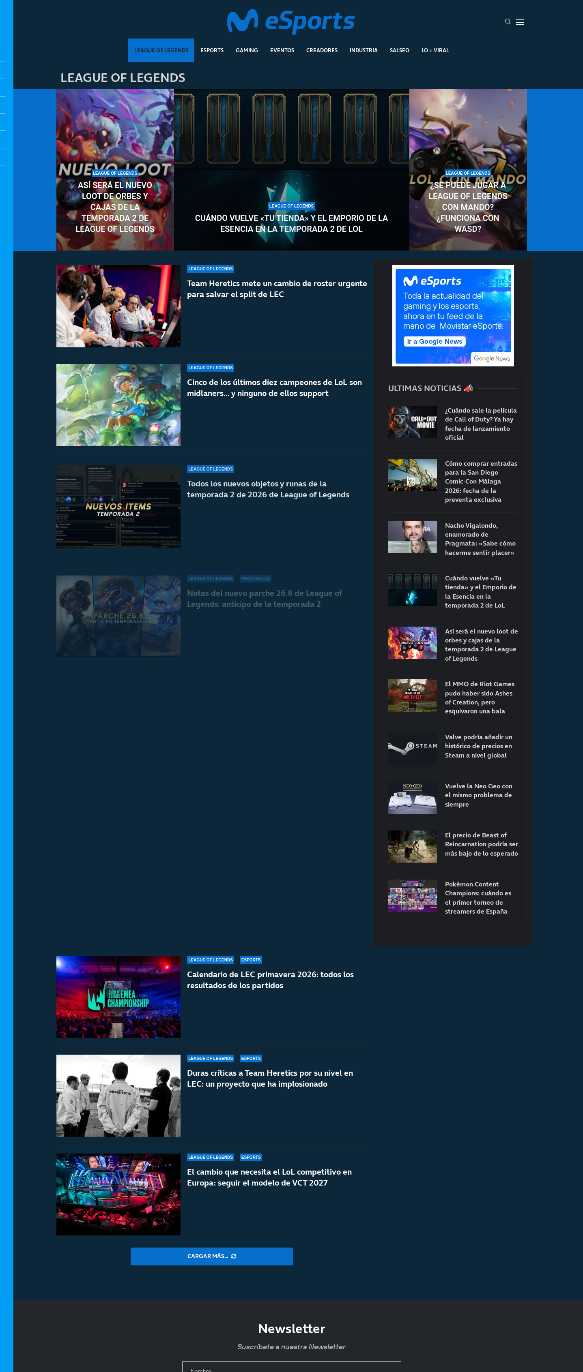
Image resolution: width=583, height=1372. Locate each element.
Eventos (282, 50)
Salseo (399, 50)
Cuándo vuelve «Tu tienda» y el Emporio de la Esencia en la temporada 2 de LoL (291, 223)
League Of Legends (161, 50)
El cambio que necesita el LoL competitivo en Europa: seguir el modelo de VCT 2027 (269, 1177)
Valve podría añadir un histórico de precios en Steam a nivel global (478, 746)
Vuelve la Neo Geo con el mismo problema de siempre (478, 795)
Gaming (247, 50)
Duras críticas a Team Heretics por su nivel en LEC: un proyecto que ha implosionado (270, 1078)
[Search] (508, 22)
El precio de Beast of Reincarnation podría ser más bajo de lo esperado (481, 844)
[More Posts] (212, 1256)
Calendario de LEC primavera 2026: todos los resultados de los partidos (270, 980)
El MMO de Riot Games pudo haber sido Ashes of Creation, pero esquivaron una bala (479, 697)
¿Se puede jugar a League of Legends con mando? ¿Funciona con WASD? (467, 207)
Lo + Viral (435, 50)
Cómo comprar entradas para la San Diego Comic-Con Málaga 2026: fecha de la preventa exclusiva (481, 481)
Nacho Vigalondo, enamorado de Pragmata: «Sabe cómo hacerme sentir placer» (480, 539)
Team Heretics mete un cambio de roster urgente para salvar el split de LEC (277, 304)
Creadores (322, 50)
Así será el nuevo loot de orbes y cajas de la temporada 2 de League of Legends (114, 207)
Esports (212, 50)
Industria (364, 50)
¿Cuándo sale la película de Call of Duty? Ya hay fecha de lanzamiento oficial (481, 424)
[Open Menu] (520, 22)
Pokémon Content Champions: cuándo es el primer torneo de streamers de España (478, 898)
